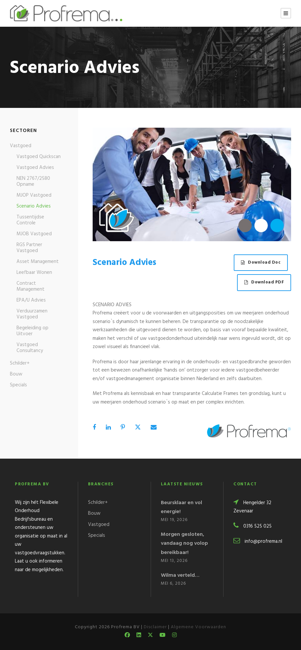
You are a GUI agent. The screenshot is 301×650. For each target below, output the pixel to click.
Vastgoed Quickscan (38, 157)
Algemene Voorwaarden (198, 627)
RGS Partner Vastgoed (29, 248)
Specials (18, 385)
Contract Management (30, 286)
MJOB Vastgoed (34, 234)
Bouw (16, 374)
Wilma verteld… (180, 575)
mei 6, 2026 (173, 583)
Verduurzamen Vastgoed (31, 314)
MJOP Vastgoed (33, 195)
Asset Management (37, 262)
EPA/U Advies (31, 300)
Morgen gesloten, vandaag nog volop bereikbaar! (184, 543)
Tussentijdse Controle (30, 220)
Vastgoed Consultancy (29, 348)
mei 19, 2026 (174, 519)
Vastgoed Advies (35, 168)
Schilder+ (20, 363)
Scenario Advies (33, 206)
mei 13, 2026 (174, 560)
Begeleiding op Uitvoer (32, 331)
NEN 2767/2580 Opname (33, 181)
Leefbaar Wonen (34, 272)
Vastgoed (20, 146)
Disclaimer (155, 627)
